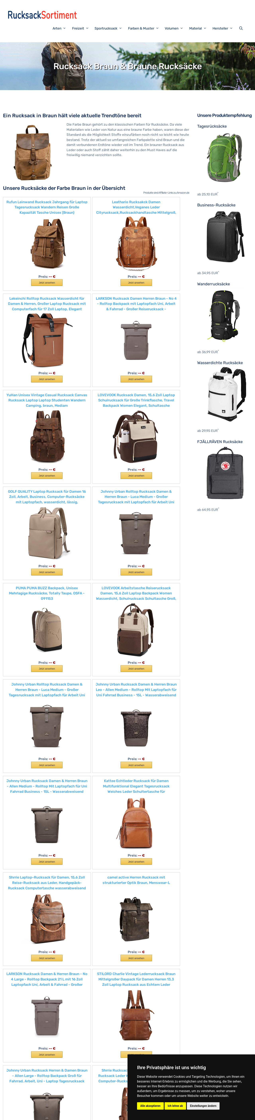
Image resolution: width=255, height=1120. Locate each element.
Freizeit (82, 28)
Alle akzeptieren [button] (150, 1105)
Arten (61, 28)
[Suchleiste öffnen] (242, 28)
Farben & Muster (145, 28)
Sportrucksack (110, 28)
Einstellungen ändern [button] (203, 1105)
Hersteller (225, 28)
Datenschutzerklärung (99, 1114)
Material (200, 28)
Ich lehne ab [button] (175, 1105)
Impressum (73, 1114)
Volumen (176, 28)
